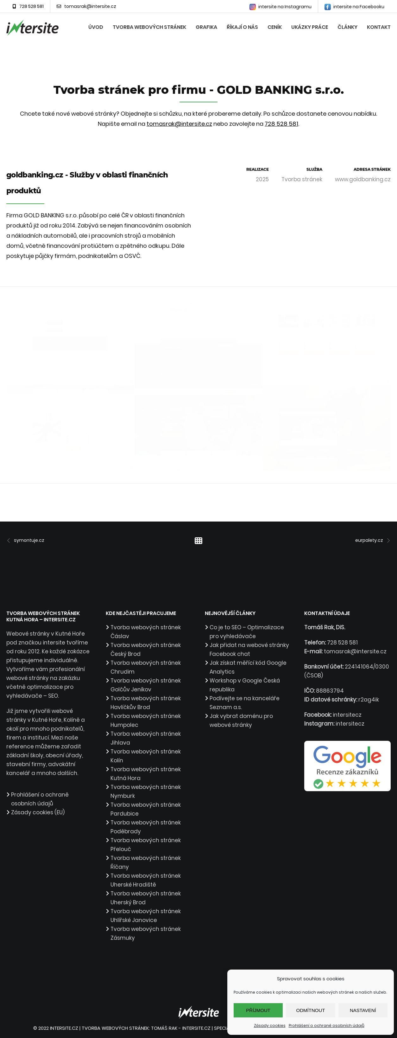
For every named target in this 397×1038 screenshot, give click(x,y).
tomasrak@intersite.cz (86, 6)
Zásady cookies (270, 1025)
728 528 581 (28, 6)
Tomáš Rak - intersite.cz (181, 1028)
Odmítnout (310, 1010)
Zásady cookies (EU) (38, 812)
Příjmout (258, 1010)
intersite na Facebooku (354, 6)
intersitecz (347, 715)
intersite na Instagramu (280, 6)
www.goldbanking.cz (363, 179)
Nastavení (363, 1010)
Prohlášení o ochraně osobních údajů (326, 1025)
